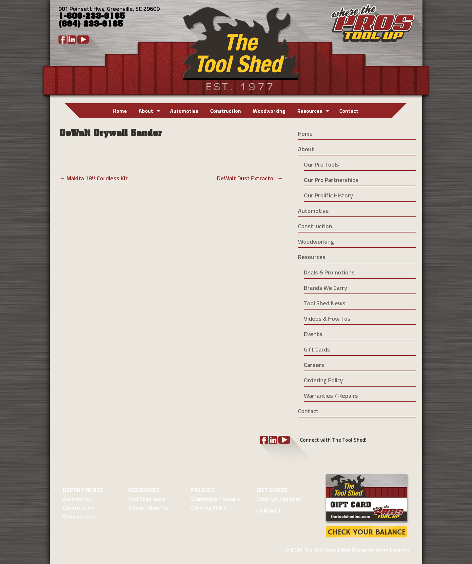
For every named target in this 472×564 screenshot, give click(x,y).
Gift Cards (317, 349)
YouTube (83, 39)
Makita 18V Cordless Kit (93, 178)
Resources (309, 111)
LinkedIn (72, 39)
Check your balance (278, 499)
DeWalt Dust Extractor (250, 178)
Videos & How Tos (327, 318)
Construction (225, 111)
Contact (348, 111)
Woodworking (269, 111)
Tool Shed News (324, 303)
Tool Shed (240, 47)
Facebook (62, 39)
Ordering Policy (323, 380)
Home (120, 111)
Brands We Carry (325, 287)
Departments (83, 489)
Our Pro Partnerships (331, 179)
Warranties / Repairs (331, 395)
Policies (203, 489)
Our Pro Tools (321, 164)
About (146, 111)
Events (313, 334)
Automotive (184, 111)
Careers (314, 364)
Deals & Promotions (329, 272)
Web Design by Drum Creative (375, 550)
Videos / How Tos (148, 508)
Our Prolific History (328, 195)
